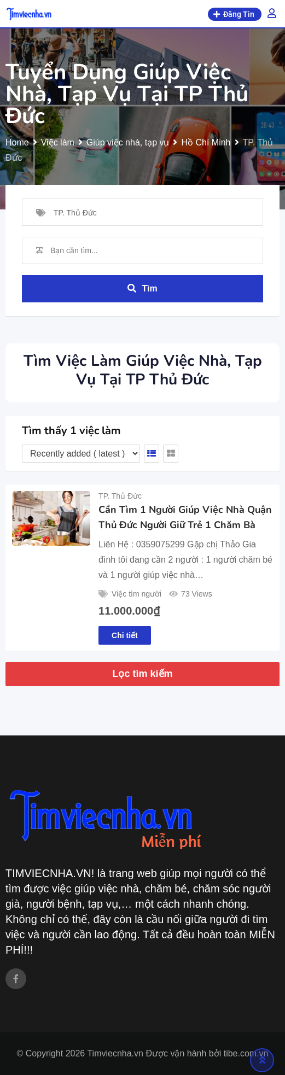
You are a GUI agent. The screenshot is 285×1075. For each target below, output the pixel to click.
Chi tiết (125, 635)
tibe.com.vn (246, 1053)
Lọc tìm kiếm (142, 673)
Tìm (142, 288)
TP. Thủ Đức (120, 496)
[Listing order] (81, 454)
